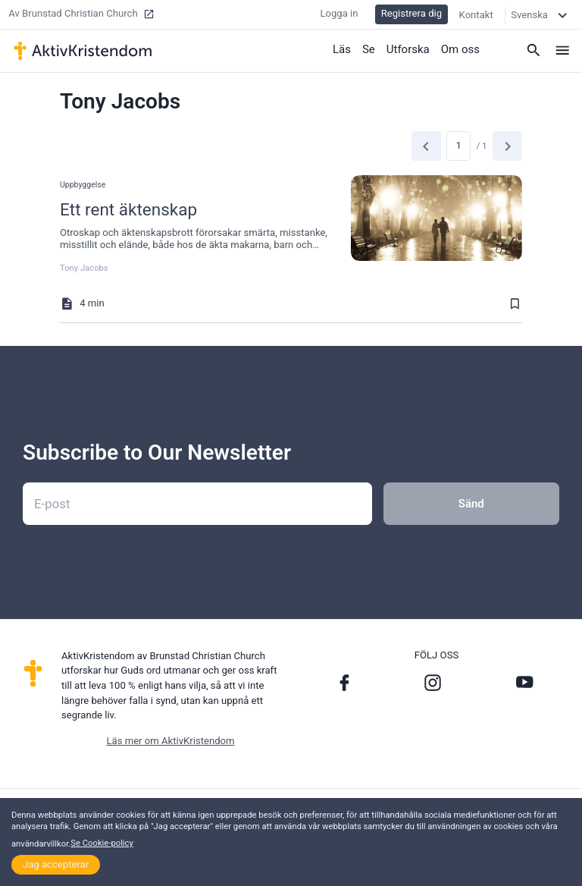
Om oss (460, 49)
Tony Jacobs (84, 268)
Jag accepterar (56, 864)
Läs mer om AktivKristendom (170, 740)
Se (368, 49)
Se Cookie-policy (101, 843)
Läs (342, 49)
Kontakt (476, 14)
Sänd (471, 504)
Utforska (408, 49)
